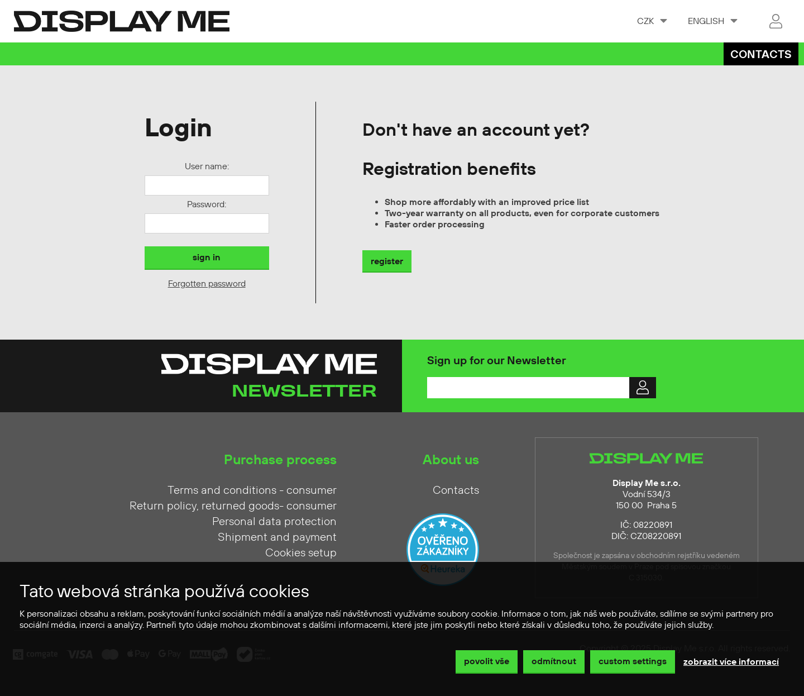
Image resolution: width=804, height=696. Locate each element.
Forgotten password (207, 283)
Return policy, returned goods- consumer (233, 506)
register (387, 261)
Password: (206, 204)
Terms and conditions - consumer (252, 490)
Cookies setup (301, 553)
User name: (207, 166)
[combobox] (651, 21)
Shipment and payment (277, 537)
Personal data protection (274, 521)
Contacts (761, 55)
